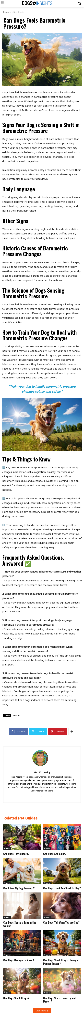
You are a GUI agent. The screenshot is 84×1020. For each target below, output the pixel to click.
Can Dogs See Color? (54, 854)
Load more (42, 1010)
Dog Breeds (18, 12)
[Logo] (44, 3)
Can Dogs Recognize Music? (18, 960)
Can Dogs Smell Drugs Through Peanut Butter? (60, 962)
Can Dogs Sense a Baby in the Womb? (19, 924)
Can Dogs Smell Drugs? (16, 998)
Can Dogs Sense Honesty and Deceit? (59, 1000)
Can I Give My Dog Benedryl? (19, 888)
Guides (7, 848)
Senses (16, 715)
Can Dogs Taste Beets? (16, 854)
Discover (7, 12)
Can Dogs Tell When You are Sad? (61, 922)
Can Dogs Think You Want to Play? (62, 888)
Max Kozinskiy (42, 772)
